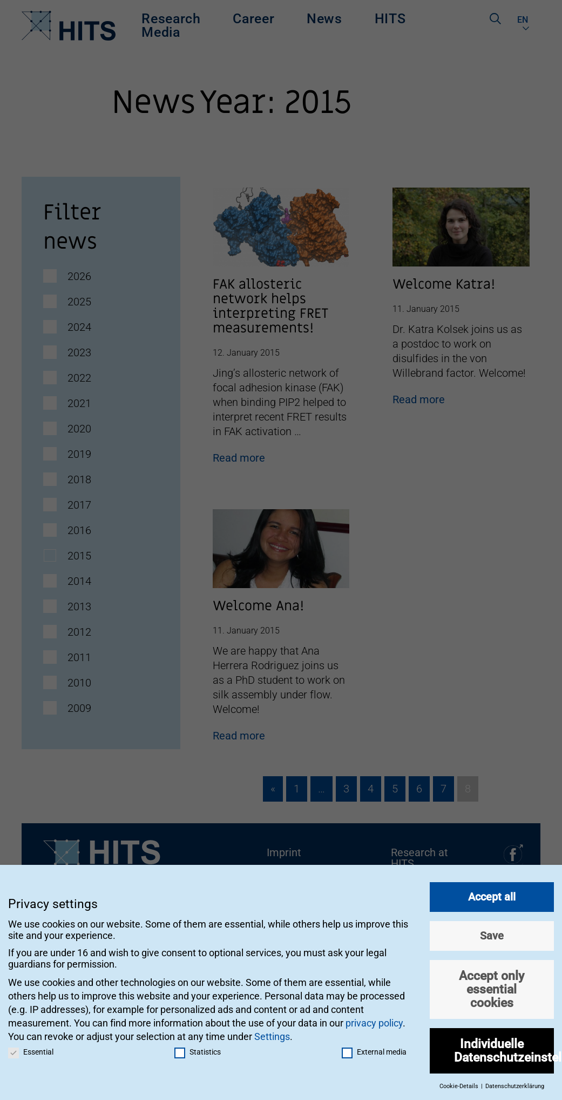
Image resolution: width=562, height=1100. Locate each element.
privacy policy (374, 1018)
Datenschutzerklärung (514, 1081)
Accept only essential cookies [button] (491, 984)
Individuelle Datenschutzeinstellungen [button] (504, 1045)
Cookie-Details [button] (459, 1081)
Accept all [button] (492, 891)
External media (374, 1047)
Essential (30, 1047)
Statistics (197, 1047)
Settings (272, 1032)
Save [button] (492, 930)
